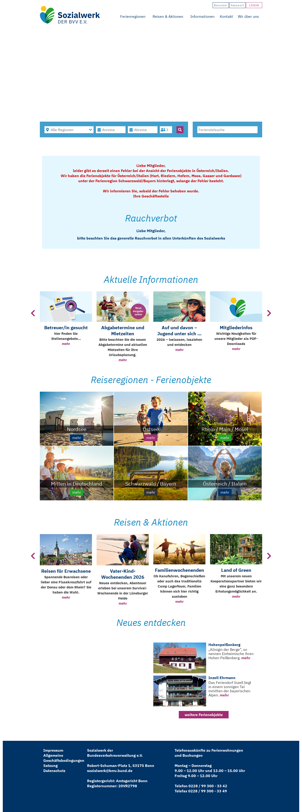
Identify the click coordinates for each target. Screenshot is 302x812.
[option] (66, 327)
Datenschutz (54, 770)
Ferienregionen (132, 16)
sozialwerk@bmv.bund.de (109, 770)
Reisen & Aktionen (168, 16)
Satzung (50, 765)
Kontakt (226, 16)
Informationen (202, 16)
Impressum (53, 750)
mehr (66, 343)
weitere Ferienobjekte (204, 714)
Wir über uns (248, 16)
